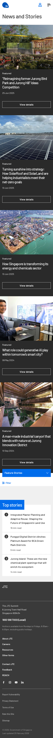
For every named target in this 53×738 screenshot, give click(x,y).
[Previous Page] (41, 65)
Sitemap (6, 720)
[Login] (40, 5)
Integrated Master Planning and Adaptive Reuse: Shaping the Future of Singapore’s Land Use (27, 519)
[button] (49, 5)
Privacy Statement (10, 701)
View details (26, 104)
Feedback (7, 669)
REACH (5, 675)
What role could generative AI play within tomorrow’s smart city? (25, 352)
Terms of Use (8, 707)
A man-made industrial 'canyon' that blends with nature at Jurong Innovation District (26, 440)
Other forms (8, 655)
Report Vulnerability (11, 694)
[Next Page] (49, 65)
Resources (7, 649)
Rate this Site (8, 714)
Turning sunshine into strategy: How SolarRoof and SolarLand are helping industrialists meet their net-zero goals (25, 175)
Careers (6, 644)
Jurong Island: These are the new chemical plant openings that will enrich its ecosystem (28, 563)
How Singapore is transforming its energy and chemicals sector (25, 266)
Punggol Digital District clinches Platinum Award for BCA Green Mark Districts (27, 540)
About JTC (7, 638)
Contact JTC (8, 664)
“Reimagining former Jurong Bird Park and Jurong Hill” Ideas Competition (24, 82)
